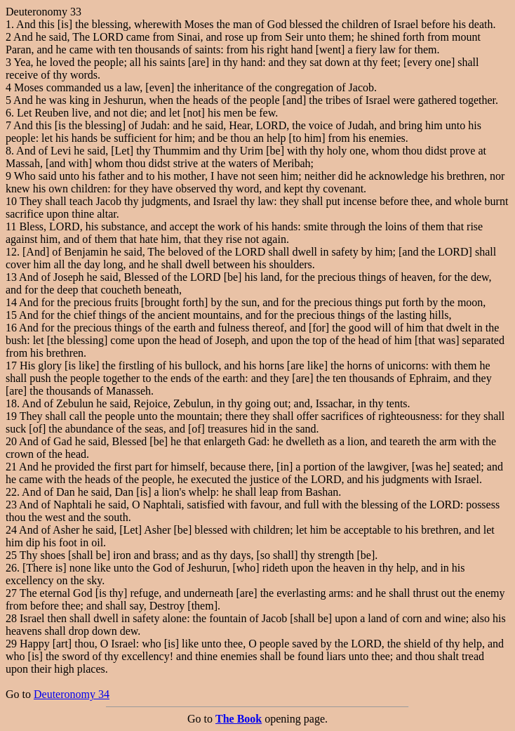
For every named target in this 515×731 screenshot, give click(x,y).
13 (11, 277)
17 (11, 365)
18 (11, 403)
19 (11, 416)
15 (11, 315)
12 (11, 252)
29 (11, 644)
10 (11, 201)
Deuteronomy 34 (71, 694)
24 (11, 530)
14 (11, 302)
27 (11, 593)
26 (11, 568)
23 (11, 505)
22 (11, 492)
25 (11, 555)
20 (11, 441)
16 (11, 328)
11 (11, 226)
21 (11, 467)
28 (11, 618)
